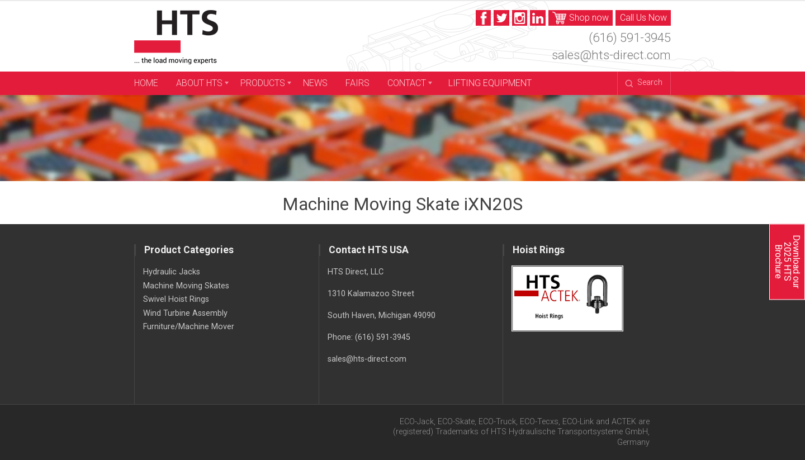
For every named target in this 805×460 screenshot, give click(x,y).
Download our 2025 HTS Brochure (786, 261)
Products (262, 83)
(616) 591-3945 (630, 37)
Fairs (357, 83)
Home (146, 83)
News (315, 83)
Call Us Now (643, 17)
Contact (406, 83)
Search (644, 82)
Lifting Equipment (490, 83)
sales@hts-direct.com (611, 55)
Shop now (580, 18)
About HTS (199, 83)
